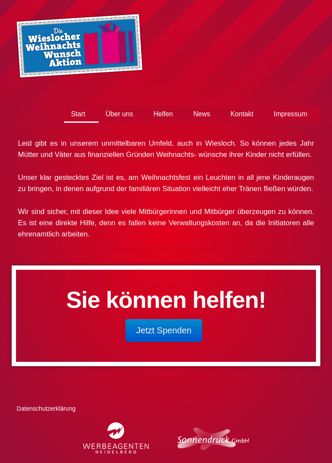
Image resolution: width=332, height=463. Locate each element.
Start (78, 114)
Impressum (290, 114)
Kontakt (241, 114)
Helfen (163, 114)
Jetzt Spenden (164, 330)
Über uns (119, 114)
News (201, 114)
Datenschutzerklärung (46, 408)
